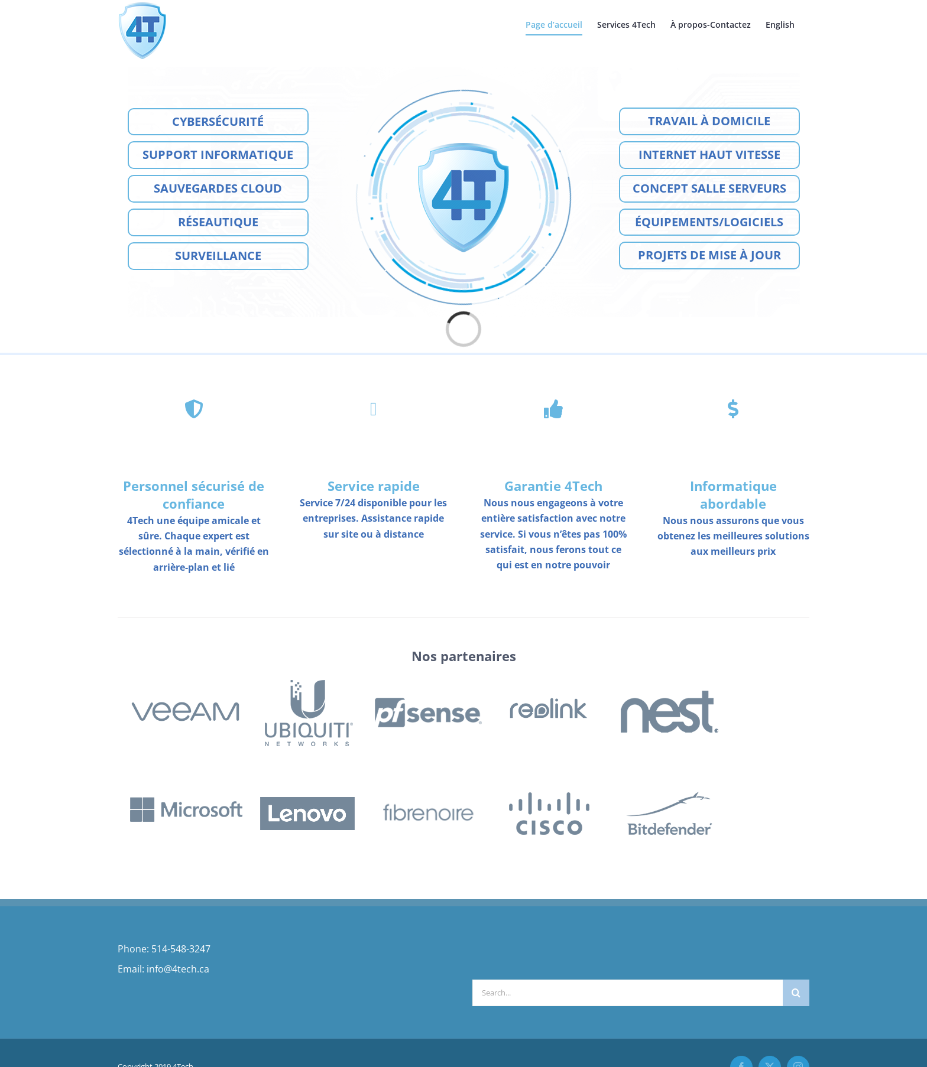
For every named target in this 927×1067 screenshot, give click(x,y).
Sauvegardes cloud (218, 188)
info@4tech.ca (178, 968)
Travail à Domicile (709, 121)
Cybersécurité (218, 121)
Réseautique (218, 222)
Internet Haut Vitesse (709, 154)
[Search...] (627, 993)
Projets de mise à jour (709, 255)
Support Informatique (217, 154)
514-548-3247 (180, 948)
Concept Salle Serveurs (709, 188)
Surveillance (218, 256)
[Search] (796, 993)
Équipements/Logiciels (709, 222)
